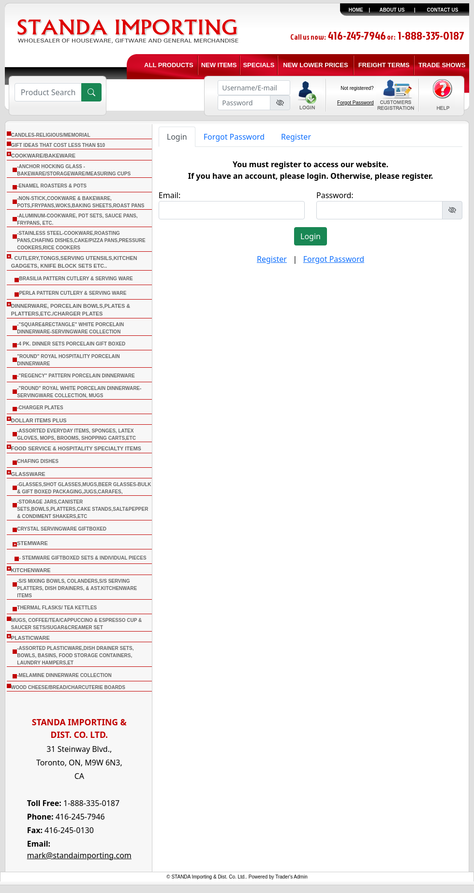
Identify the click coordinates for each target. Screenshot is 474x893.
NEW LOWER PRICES (315, 65)
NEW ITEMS (219, 65)
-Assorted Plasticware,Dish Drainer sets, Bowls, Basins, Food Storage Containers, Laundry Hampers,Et (75, 655)
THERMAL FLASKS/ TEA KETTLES (57, 607)
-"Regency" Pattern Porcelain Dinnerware (75, 375)
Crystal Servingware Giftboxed (61, 529)
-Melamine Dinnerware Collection (64, 675)
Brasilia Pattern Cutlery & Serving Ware (76, 278)
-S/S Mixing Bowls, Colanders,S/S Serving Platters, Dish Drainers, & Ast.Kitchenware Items (77, 588)
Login (177, 136)
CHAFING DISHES (38, 461)
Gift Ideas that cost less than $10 (58, 145)
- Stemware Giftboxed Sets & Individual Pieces (82, 558)
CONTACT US (443, 10)
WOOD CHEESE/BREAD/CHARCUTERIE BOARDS (68, 687)
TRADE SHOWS (442, 65)
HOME (356, 10)
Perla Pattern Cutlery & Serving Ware (72, 293)
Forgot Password (355, 102)
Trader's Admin (291, 876)
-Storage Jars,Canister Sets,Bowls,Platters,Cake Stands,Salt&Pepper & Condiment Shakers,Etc (82, 509)
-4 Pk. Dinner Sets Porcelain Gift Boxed (71, 343)
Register (296, 136)
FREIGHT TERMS (384, 65)
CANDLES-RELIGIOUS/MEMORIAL (50, 135)
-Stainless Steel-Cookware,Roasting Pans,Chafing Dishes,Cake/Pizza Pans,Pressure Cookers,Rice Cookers (81, 240)
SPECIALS (258, 65)
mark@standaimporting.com (79, 855)
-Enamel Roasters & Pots (52, 185)
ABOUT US (391, 10)
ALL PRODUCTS (168, 65)
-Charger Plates (40, 407)
